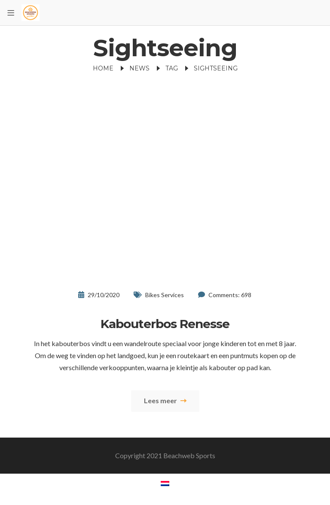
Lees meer (165, 400)
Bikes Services (164, 294)
